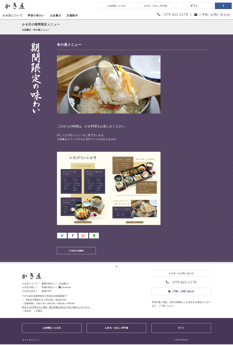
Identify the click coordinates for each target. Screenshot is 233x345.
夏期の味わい (48, 283)
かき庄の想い (29, 287)
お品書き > (27, 29)
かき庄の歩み (29, 291)
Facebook (67, 287)
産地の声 (46, 291)
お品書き (63, 283)
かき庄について (30, 283)
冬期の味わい (48, 287)
